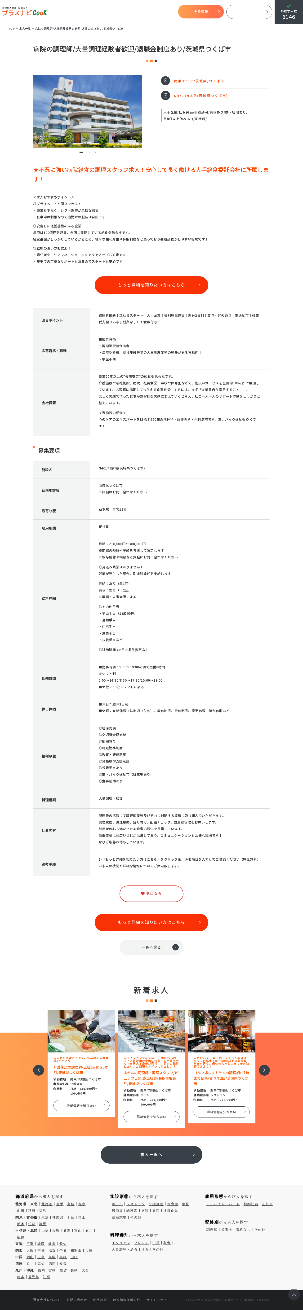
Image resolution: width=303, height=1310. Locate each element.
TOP (58, 11)
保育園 (172, 1204)
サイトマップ (156, 1299)
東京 (45, 1217)
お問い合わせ (77, 1299)
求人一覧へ (151, 1154)
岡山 (30, 1257)
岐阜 (52, 1244)
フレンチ (141, 1243)
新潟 (67, 1230)
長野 (56, 1230)
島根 (63, 1257)
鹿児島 (33, 1277)
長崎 (74, 1270)
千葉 (71, 1217)
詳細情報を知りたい (81, 1105)
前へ (36, 1067)
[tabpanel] (87, 111)
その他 (135, 1217)
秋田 (32, 1211)
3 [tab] (93, 152)
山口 (74, 1257)
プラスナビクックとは (81, 11)
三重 (30, 1244)
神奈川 (57, 1217)
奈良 (63, 1250)
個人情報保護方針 (126, 1299)
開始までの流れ (113, 11)
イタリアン (121, 1243)
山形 (21, 1211)
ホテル (117, 1204)
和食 (167, 1243)
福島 (43, 1211)
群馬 (43, 1224)
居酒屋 (117, 1211)
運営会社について (47, 1299)
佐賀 (63, 1270)
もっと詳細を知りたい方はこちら (151, 285)
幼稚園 (132, 1211)
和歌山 (76, 1250)
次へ (262, 1067)
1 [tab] (81, 152)
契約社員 (251, 1204)
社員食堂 (170, 1211)
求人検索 (133, 11)
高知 (41, 1264)
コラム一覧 (167, 11)
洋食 (145, 1249)
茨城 (32, 1224)
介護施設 (156, 1204)
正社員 (267, 1204)
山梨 (45, 1230)
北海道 (47, 1204)
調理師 (212, 1229)
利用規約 (100, 1299)
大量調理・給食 (125, 1249)
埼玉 (82, 1217)
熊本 (21, 1277)
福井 (21, 1237)
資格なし (243, 1229)
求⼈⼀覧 (25, 28)
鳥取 (52, 1257)
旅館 (145, 1211)
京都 (41, 1250)
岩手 (60, 1204)
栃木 (21, 1224)
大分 (85, 1270)
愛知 (63, 1244)
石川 (89, 1230)
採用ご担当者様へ (249, 11)
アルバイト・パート (223, 1204)
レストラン (135, 1204)
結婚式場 (119, 1217)
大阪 (30, 1250)
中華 (156, 1243)
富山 (78, 1230)
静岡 (41, 1244)
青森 (82, 1204)
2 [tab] (87, 152)
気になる (149, 11)
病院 (156, 1211)
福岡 (41, 1270)
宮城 (71, 1204)
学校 (185, 1204)
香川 (30, 1264)
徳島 (52, 1264)
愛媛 (63, 1264)
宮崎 (52, 1270)
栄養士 (226, 1229)
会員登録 (201, 11)
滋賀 (52, 1250)
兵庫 (89, 1250)
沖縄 (46, 1277)
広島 (41, 1257)
